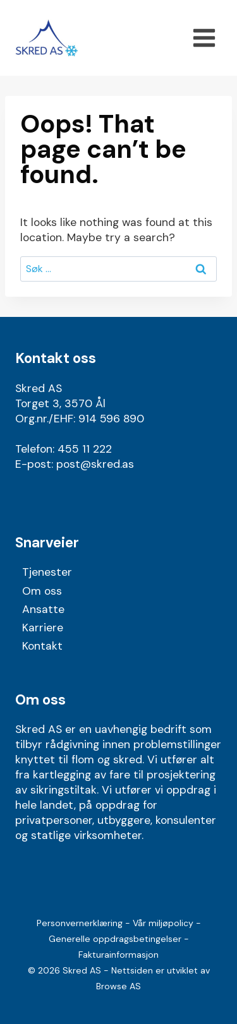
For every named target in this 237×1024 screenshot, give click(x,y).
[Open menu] (204, 37)
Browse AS (118, 986)
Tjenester (47, 572)
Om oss (42, 591)
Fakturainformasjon (118, 954)
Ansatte (43, 609)
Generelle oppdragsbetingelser (115, 938)
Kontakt (42, 646)
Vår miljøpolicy (163, 923)
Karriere (42, 627)
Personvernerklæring (80, 923)
